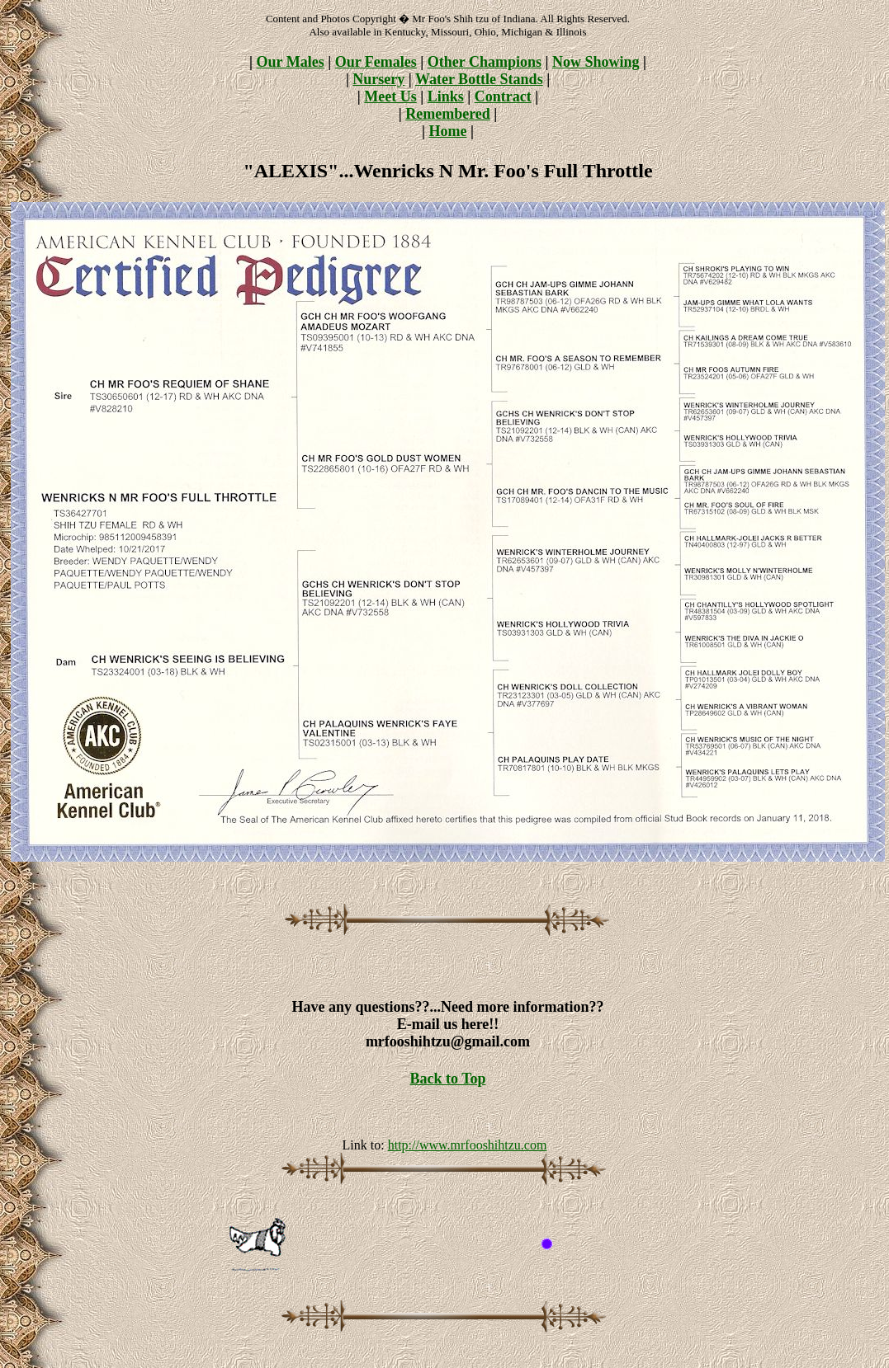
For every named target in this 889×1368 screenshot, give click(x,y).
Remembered (447, 114)
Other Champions (484, 62)
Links (446, 96)
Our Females (376, 62)
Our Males (290, 62)
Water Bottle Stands (479, 79)
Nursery (378, 79)
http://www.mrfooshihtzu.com (467, 1145)
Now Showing (596, 62)
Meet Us (390, 96)
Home (448, 131)
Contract (503, 96)
